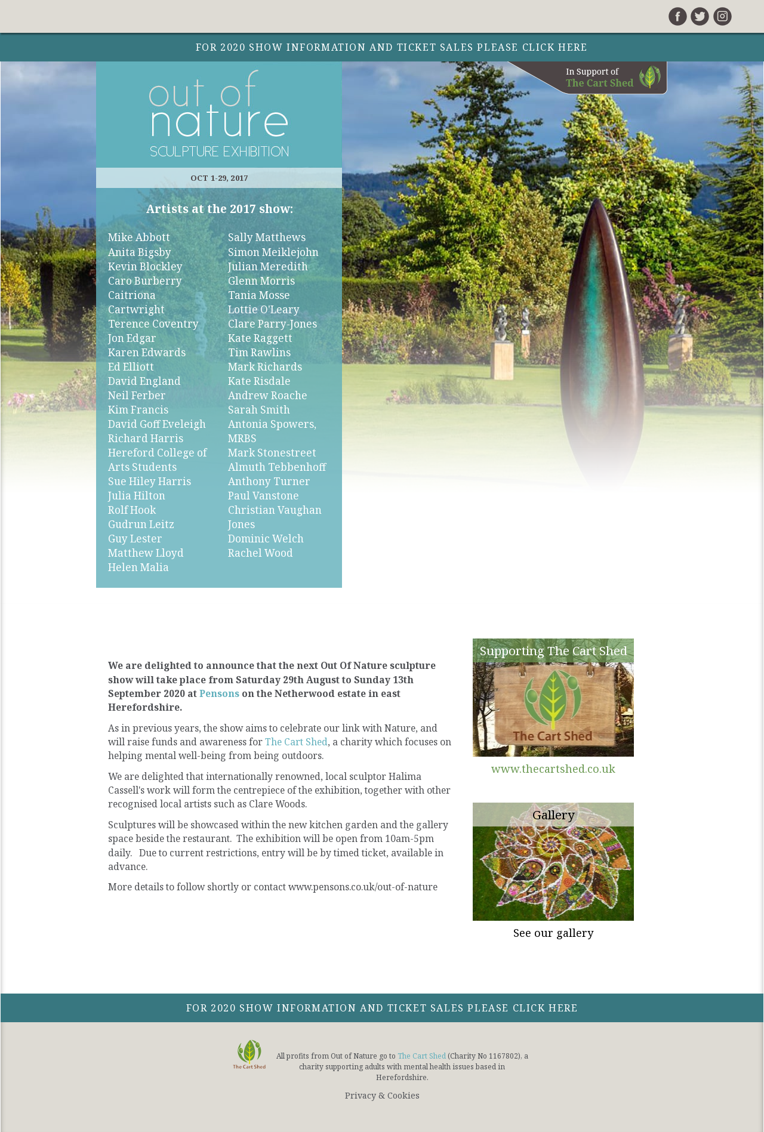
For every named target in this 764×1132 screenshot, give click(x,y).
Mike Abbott (139, 237)
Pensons (219, 693)
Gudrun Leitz (141, 524)
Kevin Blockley (145, 266)
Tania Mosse (259, 295)
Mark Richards (265, 367)
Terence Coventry (153, 324)
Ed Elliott (131, 367)
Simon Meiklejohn (273, 252)
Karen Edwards (147, 352)
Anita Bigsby (139, 252)
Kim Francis (138, 410)
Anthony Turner (269, 481)
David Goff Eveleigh (157, 424)
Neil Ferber (137, 395)
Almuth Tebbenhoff (277, 467)
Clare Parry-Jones (272, 324)
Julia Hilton (136, 495)
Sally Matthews (267, 237)
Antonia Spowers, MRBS (272, 431)
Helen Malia (138, 567)
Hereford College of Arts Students (157, 460)
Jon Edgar (132, 338)
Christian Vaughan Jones (275, 517)
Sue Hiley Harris (149, 481)
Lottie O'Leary (264, 309)
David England (144, 381)
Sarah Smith (259, 410)
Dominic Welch (266, 538)
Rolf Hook (132, 510)
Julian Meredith (268, 266)
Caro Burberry (145, 281)
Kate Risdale (259, 381)
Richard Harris (145, 438)
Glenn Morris (261, 281)
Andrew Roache (267, 395)
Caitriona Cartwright (136, 302)
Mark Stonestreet (272, 452)
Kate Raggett (260, 338)
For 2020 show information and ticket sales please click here (382, 1007)
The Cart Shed (296, 741)
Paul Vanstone (263, 495)
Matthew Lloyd (146, 553)
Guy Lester (135, 538)
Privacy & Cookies (382, 1095)
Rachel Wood (260, 553)
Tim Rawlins (259, 352)
